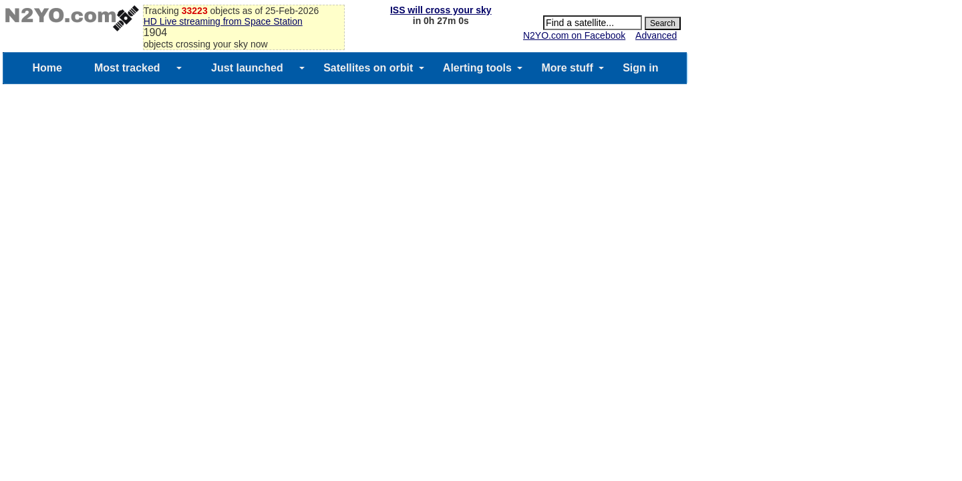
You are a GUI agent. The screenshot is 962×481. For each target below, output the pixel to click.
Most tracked (127, 67)
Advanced (656, 35)
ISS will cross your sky (441, 10)
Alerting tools (477, 67)
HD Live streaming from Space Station (223, 21)
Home (46, 67)
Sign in (640, 67)
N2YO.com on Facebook (574, 35)
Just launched (247, 67)
